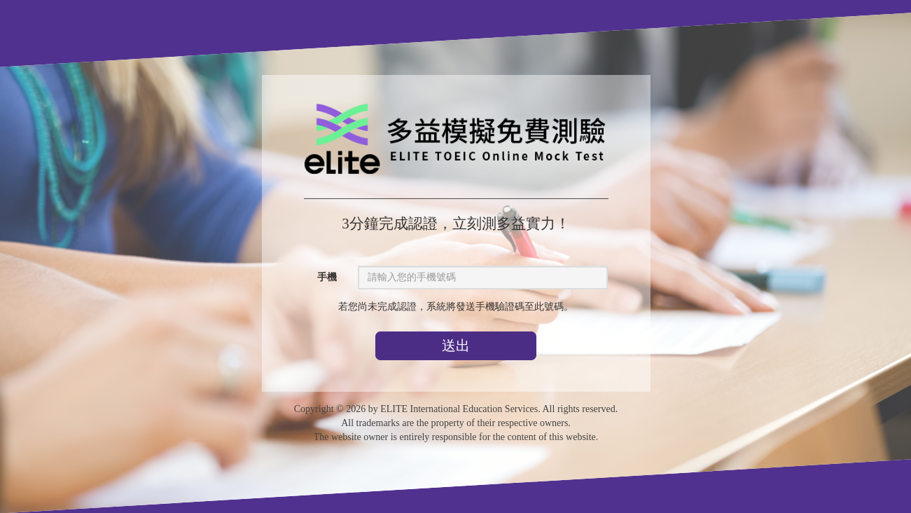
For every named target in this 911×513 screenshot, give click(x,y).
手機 (326, 277)
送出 (456, 345)
